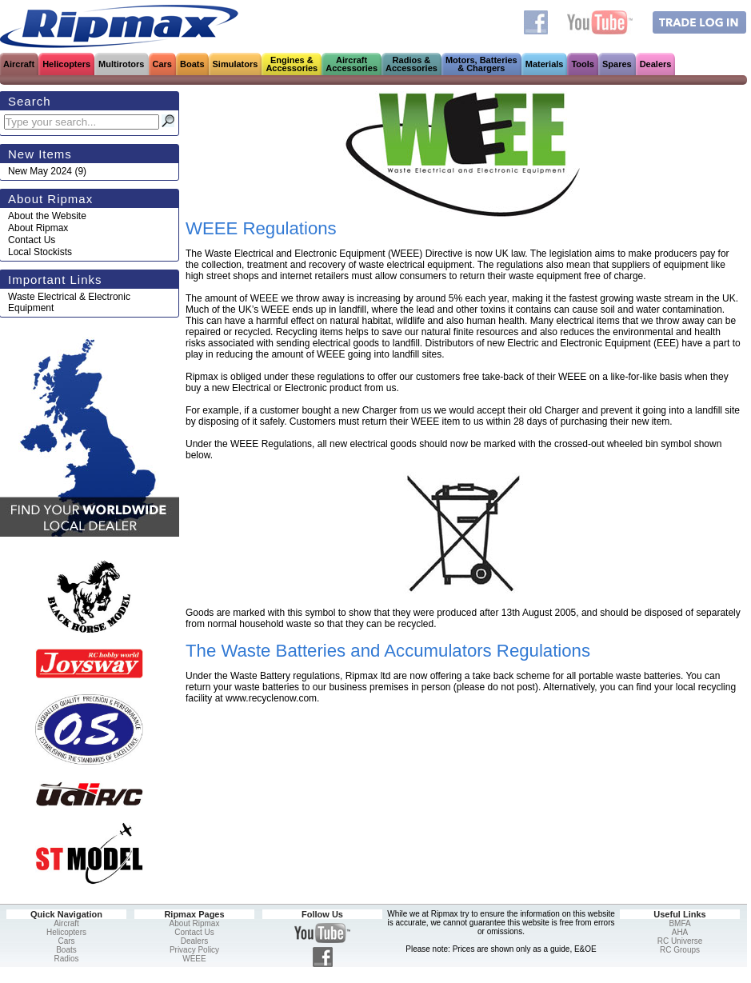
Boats (192, 64)
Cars (162, 64)
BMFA (679, 923)
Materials (544, 64)
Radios (66, 958)
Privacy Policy (194, 949)
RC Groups (680, 949)
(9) (47, 171)
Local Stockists (40, 252)
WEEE (194, 958)
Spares (617, 64)
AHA (680, 932)
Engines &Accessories (292, 64)
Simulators (235, 64)
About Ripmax (38, 228)
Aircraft (18, 64)
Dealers (656, 64)
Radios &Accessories (411, 64)
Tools (582, 64)
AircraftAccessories (351, 64)
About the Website (47, 216)
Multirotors (121, 64)
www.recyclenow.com (271, 698)
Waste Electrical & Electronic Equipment (69, 302)
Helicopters (66, 64)
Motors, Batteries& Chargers (481, 64)
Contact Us (31, 240)
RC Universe (680, 941)
